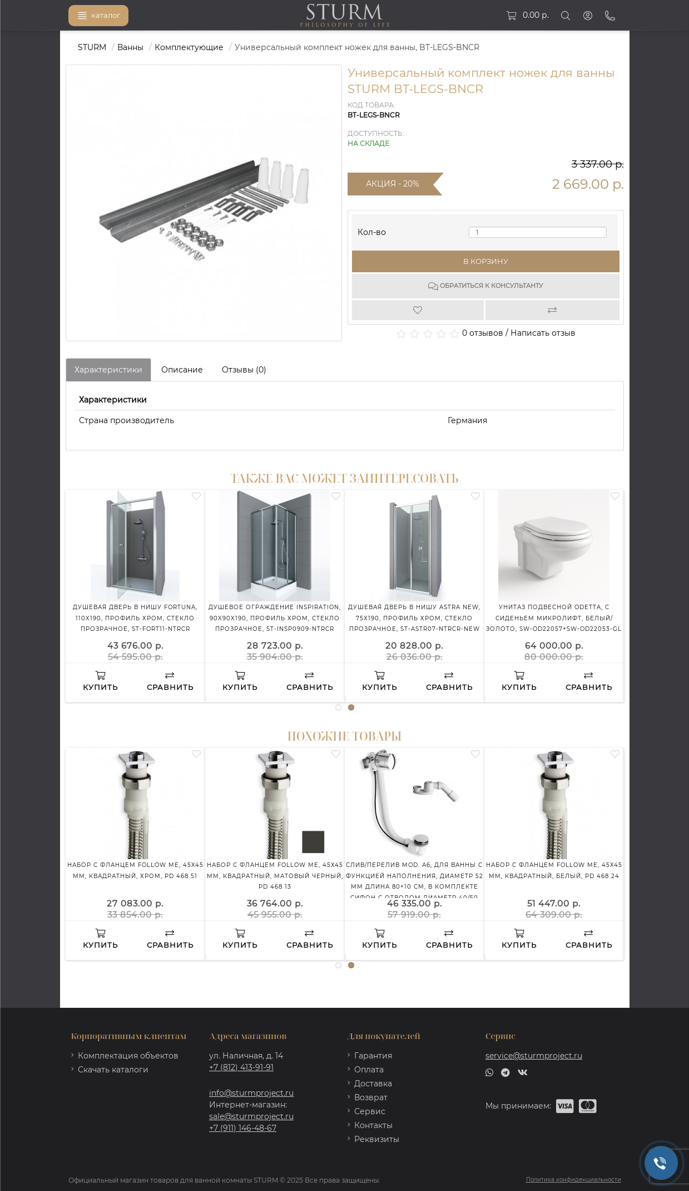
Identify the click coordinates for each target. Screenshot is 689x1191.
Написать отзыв (543, 333)
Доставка (373, 1084)
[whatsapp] (489, 1072)
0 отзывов (482, 333)
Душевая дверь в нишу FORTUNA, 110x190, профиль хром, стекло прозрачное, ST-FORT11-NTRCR (135, 618)
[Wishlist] (419, 310)
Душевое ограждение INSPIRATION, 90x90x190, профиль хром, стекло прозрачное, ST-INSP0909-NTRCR (275, 618)
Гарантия (373, 1056)
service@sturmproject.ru (533, 1056)
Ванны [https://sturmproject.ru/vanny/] (130, 47)
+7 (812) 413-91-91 (241, 1067)
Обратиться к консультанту (485, 286)
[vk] (523, 1072)
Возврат (371, 1097)
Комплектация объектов (128, 1056)
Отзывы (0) (244, 370)
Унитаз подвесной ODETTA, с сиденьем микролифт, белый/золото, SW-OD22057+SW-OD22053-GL (554, 618)
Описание (182, 370)
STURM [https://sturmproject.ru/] (92, 47)
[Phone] (610, 15)
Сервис (369, 1111)
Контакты (373, 1125)
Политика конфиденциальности (573, 1179)
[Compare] (552, 310)
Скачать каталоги (113, 1070)
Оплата (369, 1070)
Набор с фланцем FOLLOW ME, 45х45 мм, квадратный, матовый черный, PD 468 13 (275, 876)
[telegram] (505, 1072)
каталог (98, 15)
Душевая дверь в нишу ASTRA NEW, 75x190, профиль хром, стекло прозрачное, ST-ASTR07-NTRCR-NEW (414, 618)
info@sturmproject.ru (251, 1093)
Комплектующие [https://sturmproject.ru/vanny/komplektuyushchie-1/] (189, 47)
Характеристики (108, 370)
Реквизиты (376, 1139)
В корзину (485, 261)
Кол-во (372, 229)
